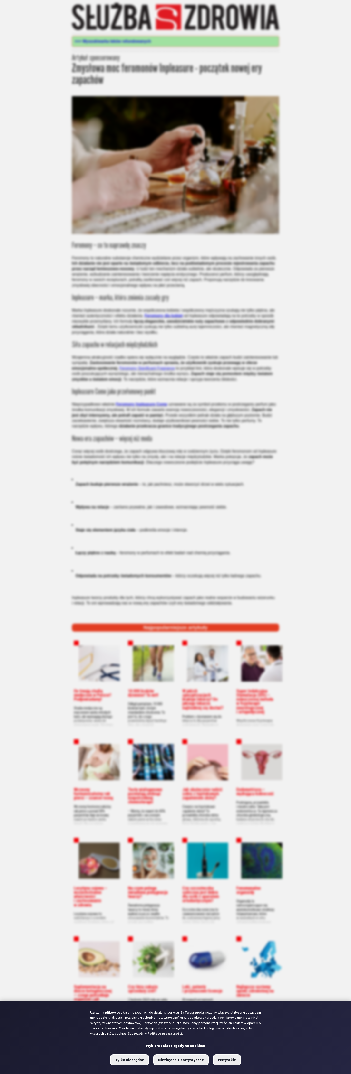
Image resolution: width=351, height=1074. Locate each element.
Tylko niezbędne (129, 1060)
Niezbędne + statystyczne (181, 1060)
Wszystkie (227, 1060)
